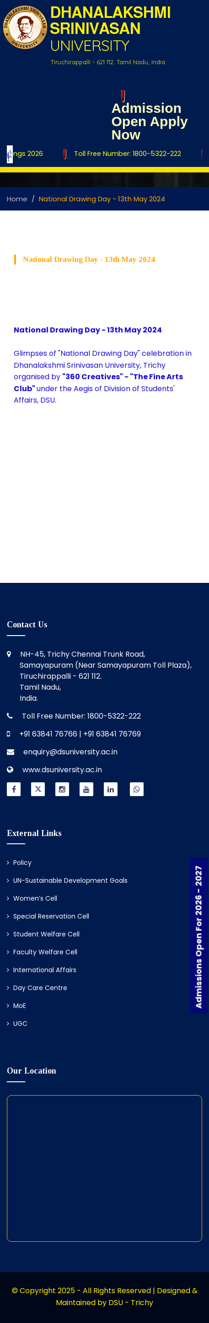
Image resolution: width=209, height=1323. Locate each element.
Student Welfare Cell (43, 934)
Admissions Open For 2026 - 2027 (198, 936)
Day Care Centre (37, 987)
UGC (17, 1023)
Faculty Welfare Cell (42, 952)
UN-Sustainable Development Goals (67, 880)
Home (17, 199)
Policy (19, 862)
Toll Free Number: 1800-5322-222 (123, 154)
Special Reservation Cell (48, 916)
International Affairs (41, 969)
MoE (16, 1005)
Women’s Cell (32, 898)
